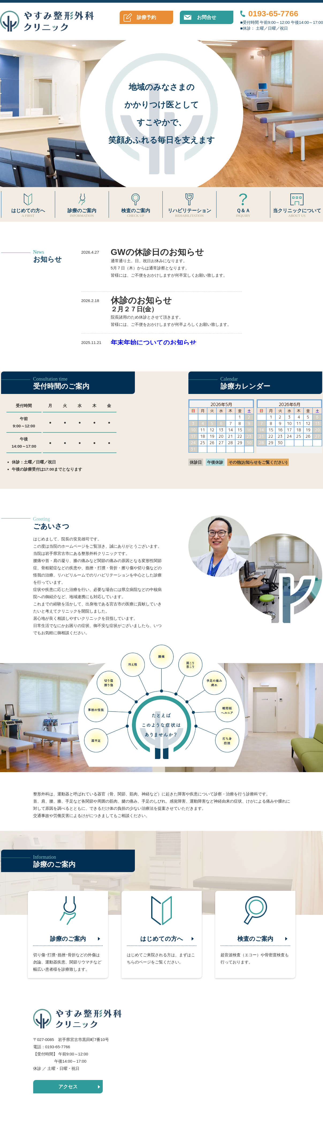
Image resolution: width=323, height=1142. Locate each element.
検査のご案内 (135, 204)
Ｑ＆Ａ (243, 204)
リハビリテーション (189, 204)
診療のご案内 (82, 204)
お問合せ (206, 17)
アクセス (68, 1086)
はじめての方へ (28, 204)
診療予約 (146, 17)
